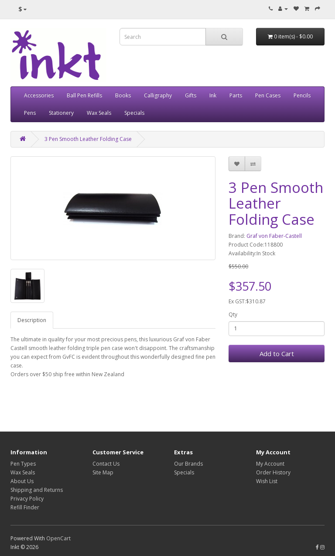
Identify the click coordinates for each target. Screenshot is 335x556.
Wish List (266, 481)
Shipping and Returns (36, 490)
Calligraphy (158, 95)
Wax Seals (99, 113)
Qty (233, 314)
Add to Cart (277, 353)
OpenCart (58, 538)
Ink (212, 95)
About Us (22, 481)
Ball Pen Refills (84, 95)
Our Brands (188, 463)
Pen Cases (267, 95)
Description (31, 320)
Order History (273, 472)
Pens (30, 113)
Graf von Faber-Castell (274, 236)
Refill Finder (24, 507)
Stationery (61, 113)
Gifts (190, 95)
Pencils (302, 95)
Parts (235, 95)
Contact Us (106, 463)
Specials (134, 113)
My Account (270, 463)
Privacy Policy (27, 498)
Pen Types (23, 463)
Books (123, 95)
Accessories (39, 95)
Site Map (102, 472)
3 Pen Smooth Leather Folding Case (88, 139)
